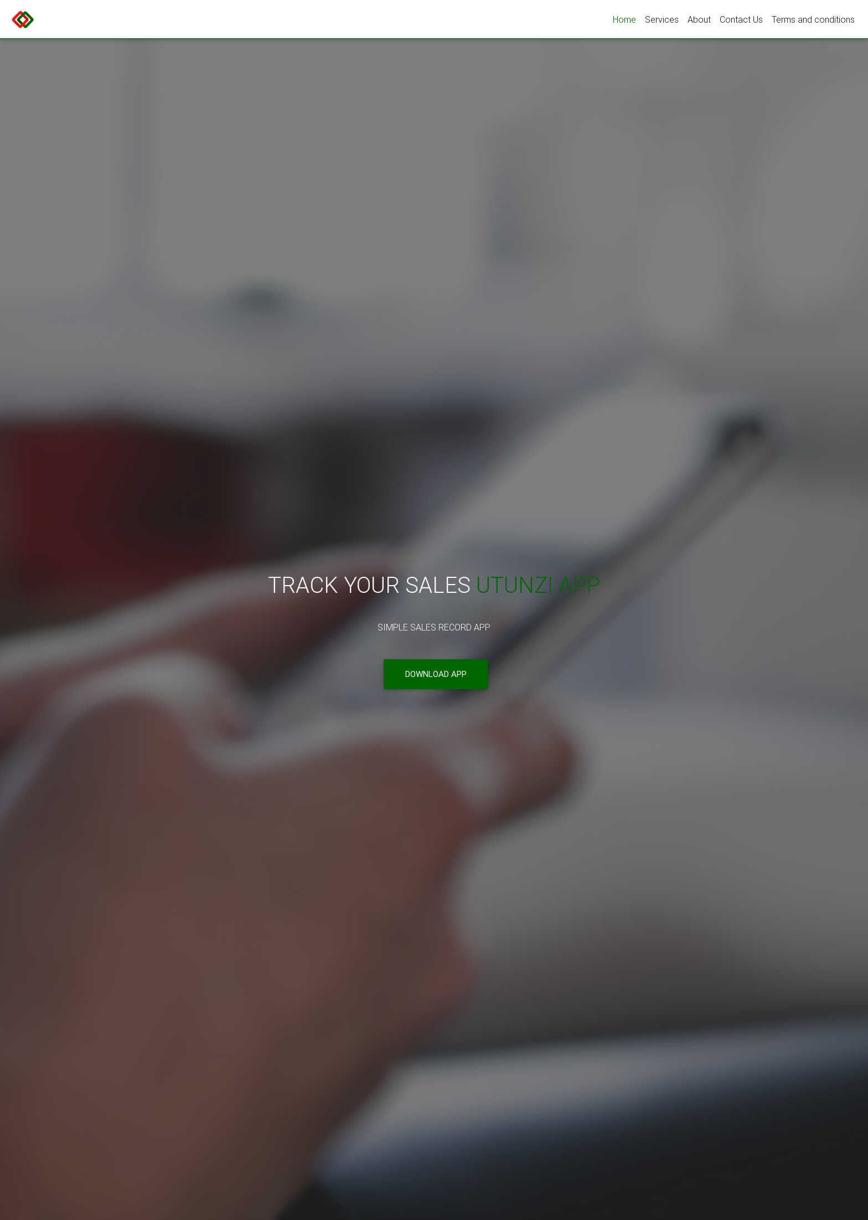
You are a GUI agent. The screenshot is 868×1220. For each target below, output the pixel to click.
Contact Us (741, 19)
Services (662, 19)
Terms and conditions (813, 19)
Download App (436, 674)
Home (624, 19)
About (699, 19)
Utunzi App (538, 585)
